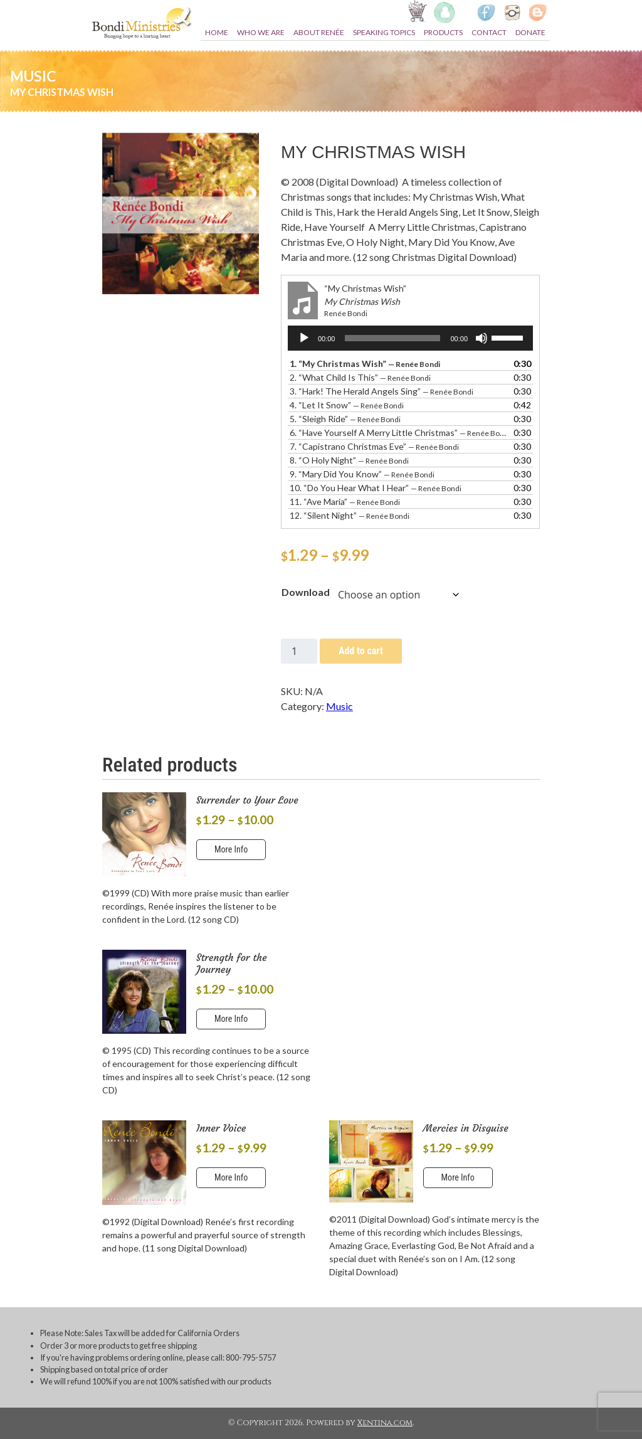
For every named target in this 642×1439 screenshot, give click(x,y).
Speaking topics (384, 32)
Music (339, 706)
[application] (410, 338)
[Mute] (481, 338)
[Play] (304, 338)
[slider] (392, 338)
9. (362, 474)
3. (381, 391)
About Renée (318, 32)
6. (398, 432)
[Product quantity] (299, 651)
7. (374, 446)
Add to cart (361, 651)
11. (345, 501)
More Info (231, 849)
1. (365, 363)
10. (375, 487)
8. (349, 460)
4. (347, 405)
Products (443, 32)
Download (306, 592)
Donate (530, 32)
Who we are (261, 32)
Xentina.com (385, 1423)
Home (216, 32)
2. (360, 377)
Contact (489, 32)
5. (345, 418)
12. (349, 515)
